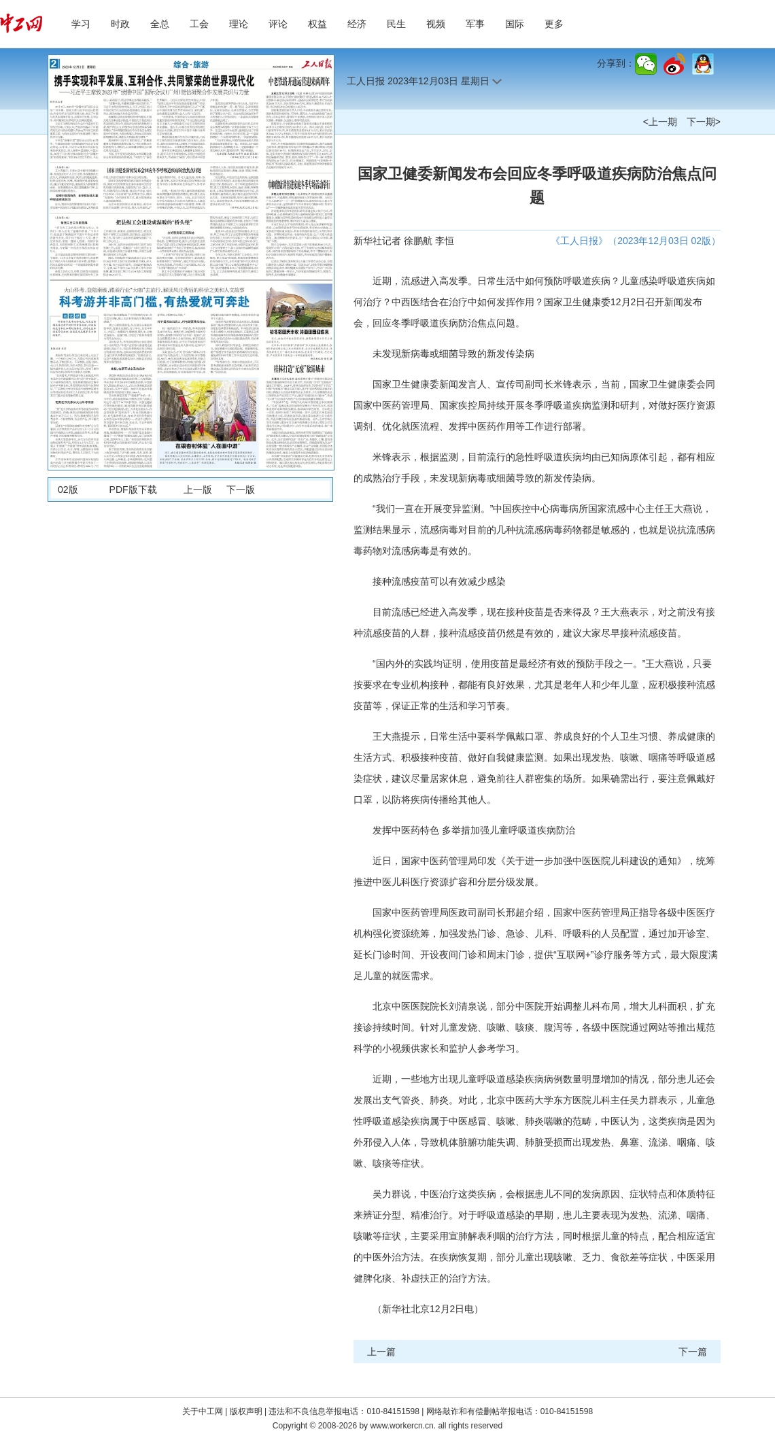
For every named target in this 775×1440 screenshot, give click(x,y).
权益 (317, 23)
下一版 (240, 489)
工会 (199, 23)
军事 (475, 23)
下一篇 (692, 1351)
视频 (435, 23)
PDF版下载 (133, 489)
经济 (356, 23)
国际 (514, 23)
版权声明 (247, 1411)
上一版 (198, 489)
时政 (120, 23)
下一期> (704, 121)
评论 (278, 23)
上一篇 (381, 1351)
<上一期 (660, 121)
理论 (238, 23)
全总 (159, 23)
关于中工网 (202, 1411)
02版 (68, 489)
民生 (396, 23)
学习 (80, 23)
